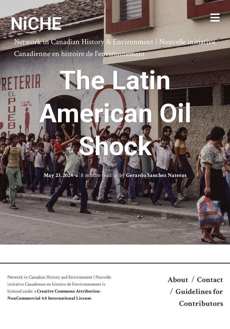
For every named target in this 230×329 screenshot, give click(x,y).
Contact (210, 280)
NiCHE (36, 24)
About (177, 280)
